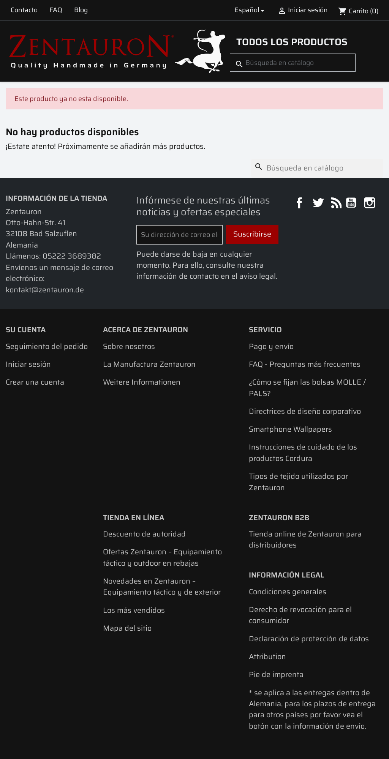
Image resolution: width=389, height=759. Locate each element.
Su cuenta (26, 330)
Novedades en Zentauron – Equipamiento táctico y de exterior (162, 586)
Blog (81, 10)
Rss (335, 203)
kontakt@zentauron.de (45, 290)
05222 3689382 (72, 256)
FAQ (55, 10)
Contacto (24, 10)
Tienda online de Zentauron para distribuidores (305, 539)
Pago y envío (271, 346)
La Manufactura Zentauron (149, 364)
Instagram (370, 203)
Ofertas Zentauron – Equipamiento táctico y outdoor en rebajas (162, 557)
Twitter (318, 203)
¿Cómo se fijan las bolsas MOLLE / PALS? (307, 387)
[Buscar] (293, 63)
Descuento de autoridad (144, 534)
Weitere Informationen (141, 382)
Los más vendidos (134, 610)
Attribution (267, 657)
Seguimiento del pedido (47, 346)
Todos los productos (292, 41)
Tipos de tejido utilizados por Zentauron (298, 481)
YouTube (352, 203)
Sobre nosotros (129, 346)
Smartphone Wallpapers (290, 429)
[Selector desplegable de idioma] (250, 10)
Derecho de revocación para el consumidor (300, 615)
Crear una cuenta (35, 382)
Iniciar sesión (28, 364)
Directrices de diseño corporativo (305, 411)
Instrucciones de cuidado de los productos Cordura (303, 452)
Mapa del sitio (127, 628)
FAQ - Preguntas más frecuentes (305, 364)
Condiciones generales (287, 592)
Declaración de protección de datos (309, 639)
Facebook (300, 203)
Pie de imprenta (276, 674)
